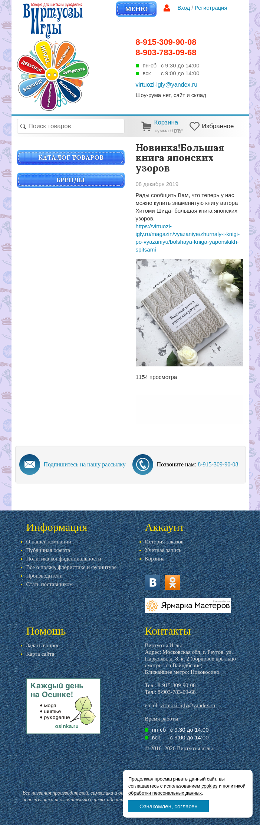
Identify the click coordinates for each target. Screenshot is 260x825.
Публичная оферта (48, 550)
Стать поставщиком (49, 584)
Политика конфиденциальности (63, 559)
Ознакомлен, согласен (168, 806)
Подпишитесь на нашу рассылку (85, 464)
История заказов (164, 542)
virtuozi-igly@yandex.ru (187, 705)
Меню (136, 9)
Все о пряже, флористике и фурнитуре (71, 567)
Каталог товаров (70, 157)
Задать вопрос (43, 645)
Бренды (70, 180)
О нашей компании (48, 542)
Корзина (155, 559)
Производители (44, 576)
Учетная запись (163, 550)
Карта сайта (40, 654)
